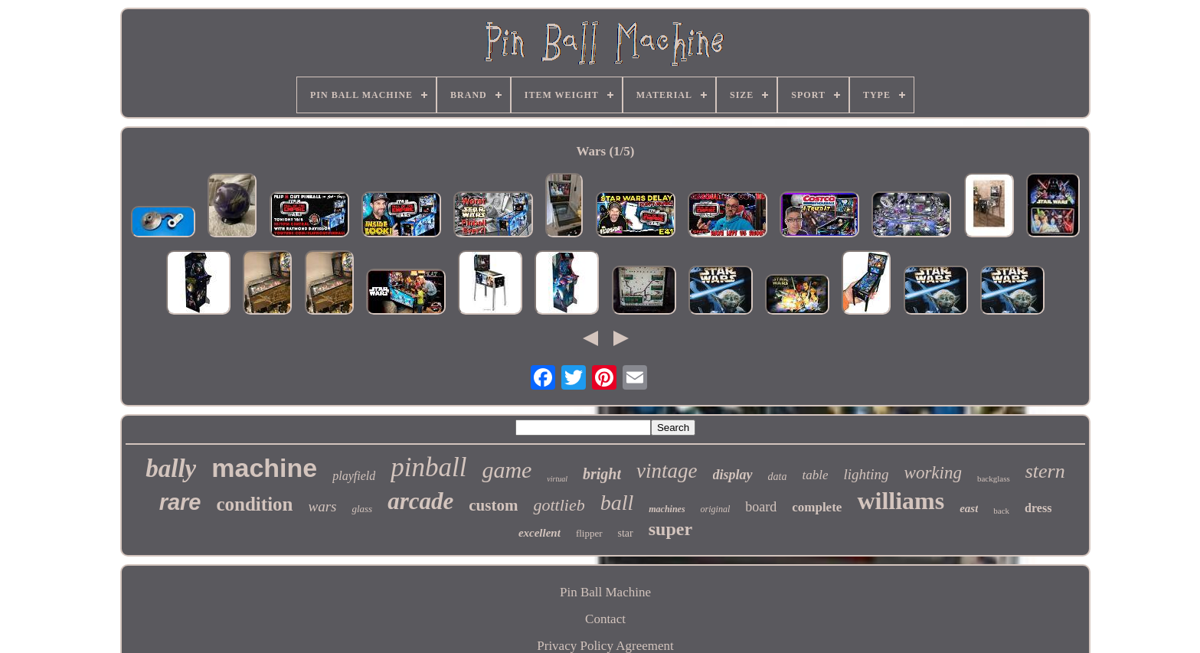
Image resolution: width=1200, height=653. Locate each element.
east (969, 508)
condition (254, 504)
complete (817, 507)
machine (264, 467)
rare (180, 502)
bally (171, 468)
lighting (865, 474)
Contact (605, 619)
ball (617, 502)
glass (361, 508)
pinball (428, 467)
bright (602, 473)
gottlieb (558, 504)
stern (1045, 471)
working (933, 472)
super (670, 529)
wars (322, 506)
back (1001, 510)
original (716, 509)
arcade (420, 501)
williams (900, 500)
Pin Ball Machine (605, 592)
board (761, 506)
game (506, 469)
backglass (993, 478)
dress (1038, 507)
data (777, 476)
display (733, 474)
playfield (353, 475)
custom (493, 505)
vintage (666, 470)
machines (667, 509)
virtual (557, 479)
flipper (589, 533)
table (815, 475)
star (625, 533)
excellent (539, 533)
